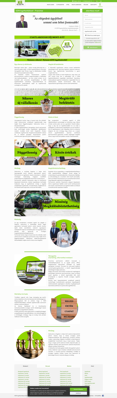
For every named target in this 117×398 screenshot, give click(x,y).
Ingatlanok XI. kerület (44, 379)
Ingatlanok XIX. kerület (24, 385)
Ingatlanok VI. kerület (65, 375)
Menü (92, 366)
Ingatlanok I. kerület (23, 373)
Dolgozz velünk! (76, 1)
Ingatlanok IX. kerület (65, 377)
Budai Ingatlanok (43, 371)
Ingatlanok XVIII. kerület (66, 383)
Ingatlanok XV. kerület (65, 381)
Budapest (25, 366)
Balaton (69, 366)
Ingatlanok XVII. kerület (45, 383)
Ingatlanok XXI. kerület (66, 385)
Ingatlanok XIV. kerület (45, 381)
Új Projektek (60, 4)
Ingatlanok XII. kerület (65, 379)
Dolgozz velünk (88, 379)
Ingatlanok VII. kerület (23, 377)
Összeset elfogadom (78, 389)
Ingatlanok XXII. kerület (24, 387)
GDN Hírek (87, 385)
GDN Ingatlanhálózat (19, 395)
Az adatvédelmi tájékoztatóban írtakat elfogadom (92, 42)
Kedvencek (87, 1)
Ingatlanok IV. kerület (23, 375)
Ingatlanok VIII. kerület (44, 377)
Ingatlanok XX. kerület (44, 385)
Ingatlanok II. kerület (44, 373)
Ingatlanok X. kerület (23, 379)
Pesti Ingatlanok (64, 371)
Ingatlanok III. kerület (65, 373)
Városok (47, 366)
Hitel (67, 4)
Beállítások (78, 393)
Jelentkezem (92, 47)
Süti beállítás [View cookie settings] (98, 395)
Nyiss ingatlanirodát (90, 383)
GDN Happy (93, 4)
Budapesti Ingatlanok (23, 371)
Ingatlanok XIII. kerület (24, 381)
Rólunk (86, 4)
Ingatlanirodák (76, 4)
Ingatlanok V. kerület (44, 375)
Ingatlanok (50, 4)
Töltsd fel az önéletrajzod (92, 35)
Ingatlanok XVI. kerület (24, 383)
